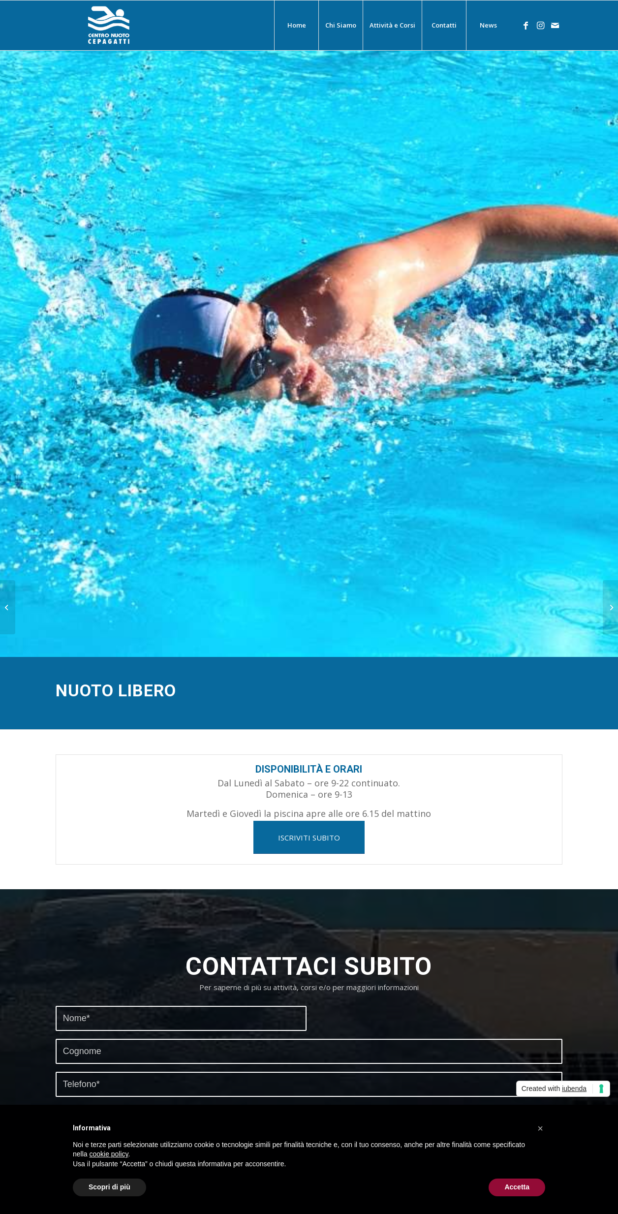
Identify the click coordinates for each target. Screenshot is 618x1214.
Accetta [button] (516, 1187)
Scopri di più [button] (109, 1187)
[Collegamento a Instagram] (540, 25)
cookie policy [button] (108, 1154)
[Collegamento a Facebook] (525, 25)
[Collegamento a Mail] (555, 25)
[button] (540, 1128)
